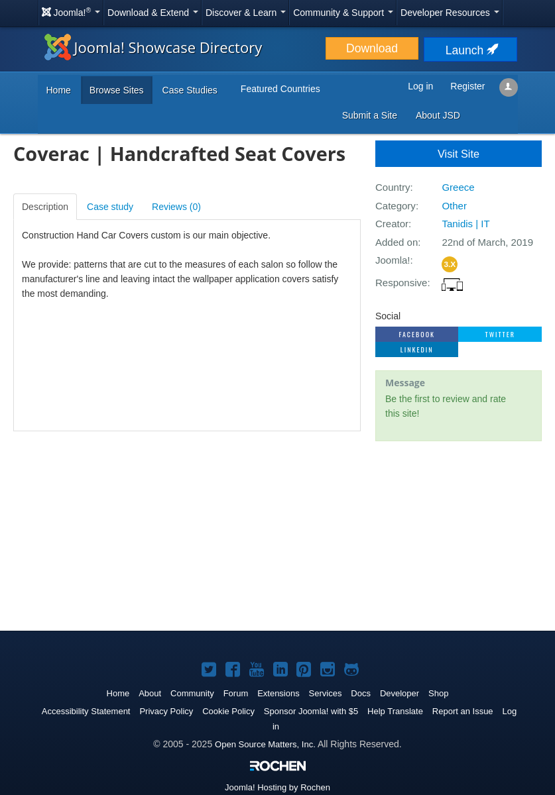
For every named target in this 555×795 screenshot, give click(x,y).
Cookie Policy (228, 711)
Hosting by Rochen (277, 787)
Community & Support (343, 12)
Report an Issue (462, 711)
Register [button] (467, 86)
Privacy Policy (166, 711)
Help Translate (395, 711)
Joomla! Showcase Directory (153, 47)
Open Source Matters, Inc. (265, 744)
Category (395, 205)
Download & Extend (152, 12)
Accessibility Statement (86, 711)
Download (372, 48)
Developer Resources (450, 12)
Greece (458, 187)
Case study (110, 206)
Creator (391, 223)
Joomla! (392, 260)
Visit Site (458, 154)
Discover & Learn (246, 12)
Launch (471, 50)
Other (454, 205)
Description (45, 206)
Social (388, 316)
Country (392, 187)
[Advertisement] (458, 537)
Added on (396, 242)
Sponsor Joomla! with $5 (311, 711)
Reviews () (176, 206)
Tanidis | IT (465, 223)
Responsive (401, 282)
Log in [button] (420, 86)
